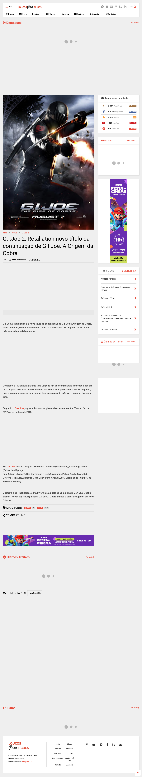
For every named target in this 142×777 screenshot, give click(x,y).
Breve (23, 14)
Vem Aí (58, 749)
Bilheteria (69, 749)
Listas (9, 708)
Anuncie (69, 765)
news (14, 233)
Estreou (65, 14)
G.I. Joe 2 (12, 466)
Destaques (12, 23)
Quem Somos (57, 758)
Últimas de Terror (112, 341)
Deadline (19, 408)
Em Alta (95, 14)
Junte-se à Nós (69, 759)
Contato (57, 765)
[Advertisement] (71, 70)
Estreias (57, 754)
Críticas (70, 754)
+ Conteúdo (112, 14)
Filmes (51, 14)
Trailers (79, 14)
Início (5, 233)
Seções (36, 14)
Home (10, 14)
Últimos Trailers (16, 557)
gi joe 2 (25, 233)
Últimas (107, 140)
